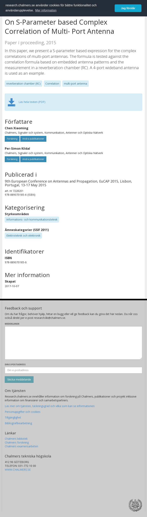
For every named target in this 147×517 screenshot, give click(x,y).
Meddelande (12, 323)
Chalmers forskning (17, 442)
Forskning (12, 138)
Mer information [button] (45, 10)
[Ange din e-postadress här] (73, 370)
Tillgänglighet (13, 417)
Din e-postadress (15, 364)
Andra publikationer (33, 138)
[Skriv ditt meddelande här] (73, 342)
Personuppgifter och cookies (22, 412)
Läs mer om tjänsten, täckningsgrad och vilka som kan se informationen (50, 406)
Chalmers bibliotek (16, 438)
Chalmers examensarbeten (21, 446)
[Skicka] (19, 379)
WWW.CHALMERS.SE (18, 469)
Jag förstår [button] (128, 8)
